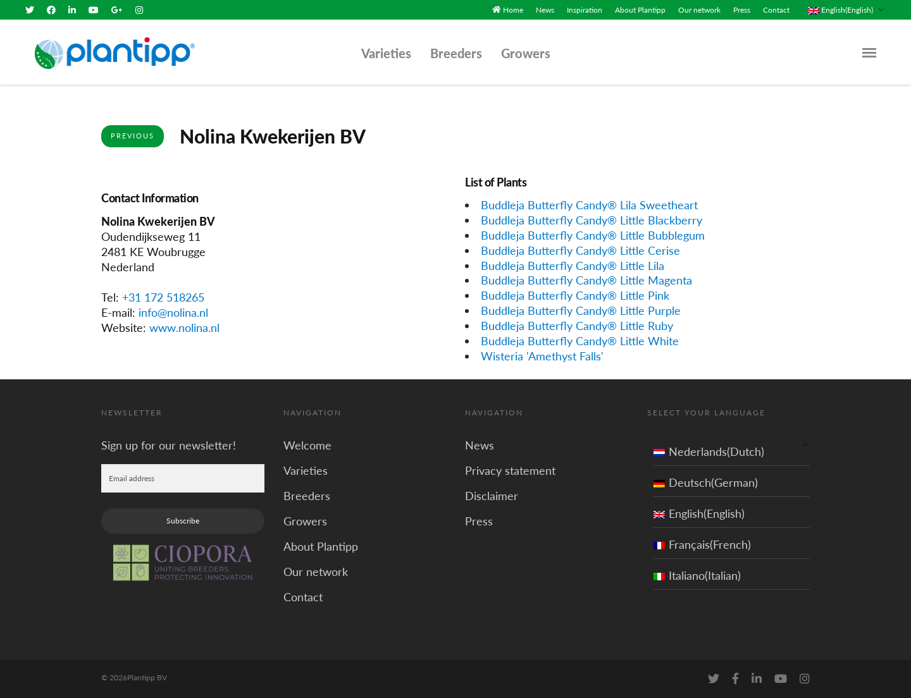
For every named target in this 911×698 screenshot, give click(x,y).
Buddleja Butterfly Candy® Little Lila (572, 265)
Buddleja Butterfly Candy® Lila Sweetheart (589, 205)
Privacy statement (510, 470)
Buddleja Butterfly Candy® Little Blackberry (591, 220)
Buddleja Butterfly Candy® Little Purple (581, 310)
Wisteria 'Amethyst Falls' (542, 356)
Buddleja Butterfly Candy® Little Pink (575, 295)
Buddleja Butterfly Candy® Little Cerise (580, 250)
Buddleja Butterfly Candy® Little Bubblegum (593, 235)
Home (513, 10)
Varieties (386, 53)
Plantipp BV (147, 677)
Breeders (456, 53)
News (545, 10)
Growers (525, 53)
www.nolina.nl (184, 327)
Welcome (307, 445)
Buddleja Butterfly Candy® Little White (580, 341)
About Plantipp (640, 10)
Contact (776, 10)
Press (741, 10)
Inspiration (584, 10)
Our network (699, 10)
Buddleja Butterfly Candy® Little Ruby (577, 326)
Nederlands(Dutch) (709, 451)
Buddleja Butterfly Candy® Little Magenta (586, 280)
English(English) (699, 513)
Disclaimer (491, 496)
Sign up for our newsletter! (168, 445)
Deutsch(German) (706, 482)
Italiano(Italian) (697, 575)
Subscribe (182, 520)
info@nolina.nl (173, 312)
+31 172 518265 (163, 297)
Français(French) (702, 544)
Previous (132, 136)
